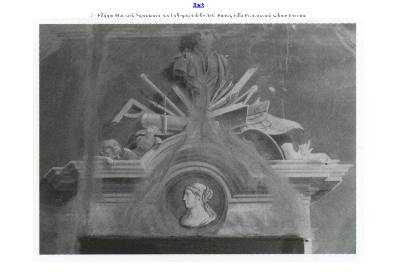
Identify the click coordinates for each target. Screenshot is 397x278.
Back (198, 5)
